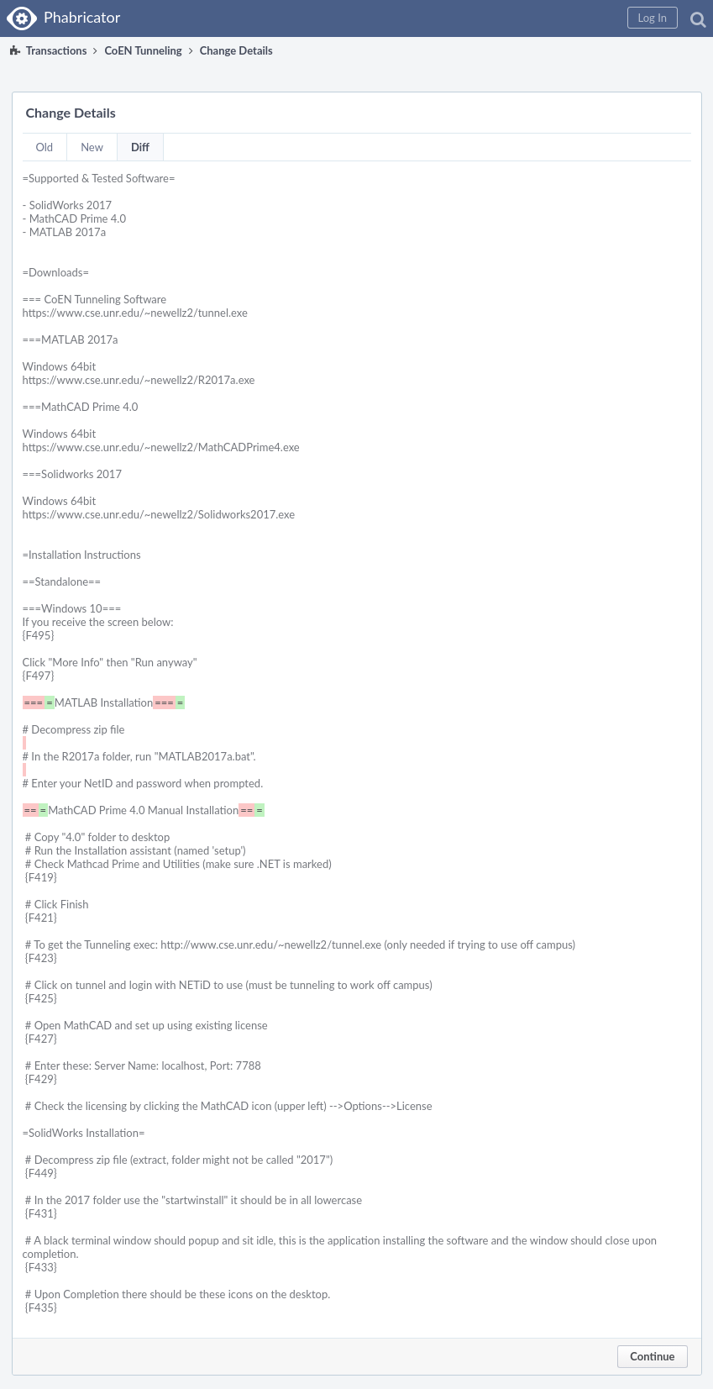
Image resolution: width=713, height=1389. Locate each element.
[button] (652, 18)
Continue (652, 1356)
